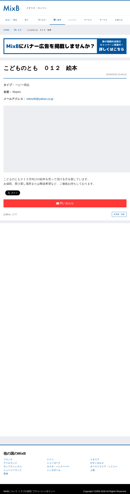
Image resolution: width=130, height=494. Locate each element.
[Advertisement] (33, 138)
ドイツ (50, 459)
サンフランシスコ (12, 466)
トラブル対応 (25, 491)
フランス (8, 459)
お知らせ (119, 20)
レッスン (73, 20)
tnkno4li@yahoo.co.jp (40, 98)
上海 (92, 470)
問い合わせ (65, 203)
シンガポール (53, 470)
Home (6, 30)
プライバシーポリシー (43, 491)
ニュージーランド (12, 470)
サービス (88, 20)
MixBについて (10, 491)
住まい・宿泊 (11, 20)
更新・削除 (119, 214)
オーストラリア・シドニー (103, 466)
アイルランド (10, 463)
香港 (5, 473)
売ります (42, 20)
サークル (103, 20)
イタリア (94, 459)
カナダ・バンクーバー (58, 466)
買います (57, 20)
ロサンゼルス (97, 463)
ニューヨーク (53, 463)
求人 (26, 20)
